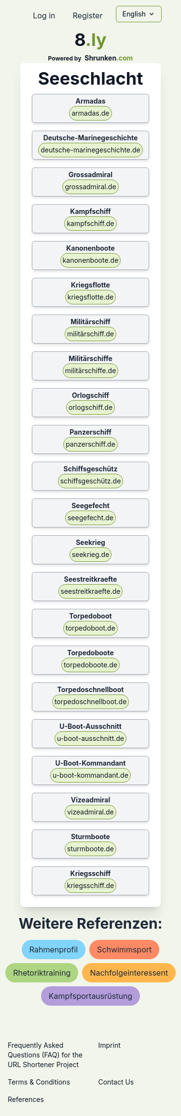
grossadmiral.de (90, 186)
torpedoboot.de (90, 628)
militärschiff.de (90, 334)
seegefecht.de (90, 517)
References (26, 1099)
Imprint (109, 1045)
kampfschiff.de (90, 223)
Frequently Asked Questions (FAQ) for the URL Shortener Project (45, 1055)
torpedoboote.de (90, 665)
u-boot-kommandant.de (90, 775)
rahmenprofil (53, 949)
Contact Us (116, 1082)
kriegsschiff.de (90, 885)
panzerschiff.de (90, 444)
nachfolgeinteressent (128, 973)
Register (87, 15)
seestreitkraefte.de (91, 591)
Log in (44, 15)
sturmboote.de (90, 849)
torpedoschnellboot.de (91, 701)
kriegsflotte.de (91, 297)
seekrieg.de (91, 554)
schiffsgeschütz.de (90, 481)
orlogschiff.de (90, 407)
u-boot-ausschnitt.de (90, 738)
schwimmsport (124, 949)
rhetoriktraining (41, 973)
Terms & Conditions (39, 1082)
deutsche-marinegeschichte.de (90, 150)
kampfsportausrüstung (90, 996)
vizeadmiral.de (90, 812)
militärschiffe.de (90, 370)
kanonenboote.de (91, 260)
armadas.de (90, 113)
